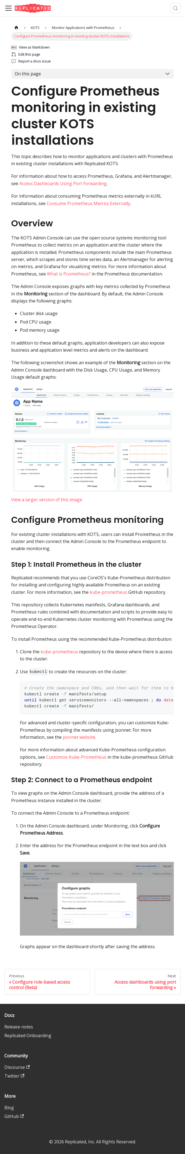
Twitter (14, 1076)
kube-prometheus (108, 592)
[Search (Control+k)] (175, 8)
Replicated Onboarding (27, 1036)
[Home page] (16, 27)
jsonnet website (79, 737)
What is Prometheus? (69, 274)
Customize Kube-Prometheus (76, 757)
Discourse (17, 1067)
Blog (9, 1108)
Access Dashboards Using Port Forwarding (63, 183)
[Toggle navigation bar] (8, 8)
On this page (28, 74)
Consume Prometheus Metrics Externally (88, 203)
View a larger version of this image (46, 500)
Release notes (18, 1027)
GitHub (14, 1116)
